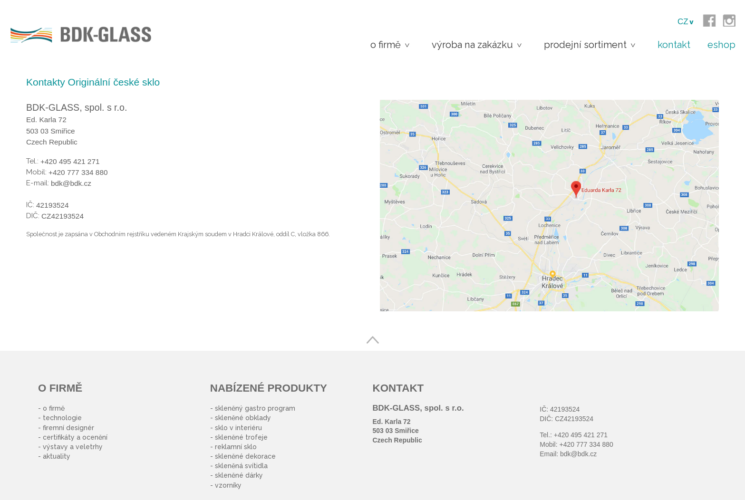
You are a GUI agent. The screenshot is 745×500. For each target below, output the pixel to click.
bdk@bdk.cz (578, 454)
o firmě (54, 408)
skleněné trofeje (241, 437)
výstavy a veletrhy (73, 447)
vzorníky (228, 485)
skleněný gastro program (255, 408)
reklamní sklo (236, 447)
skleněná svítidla (241, 466)
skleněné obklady (243, 418)
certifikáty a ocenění (75, 437)
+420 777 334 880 (586, 444)
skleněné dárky (239, 475)
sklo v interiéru (238, 428)
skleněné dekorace (245, 456)
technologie (62, 418)
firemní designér (68, 428)
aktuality (56, 456)
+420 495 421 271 (581, 435)
